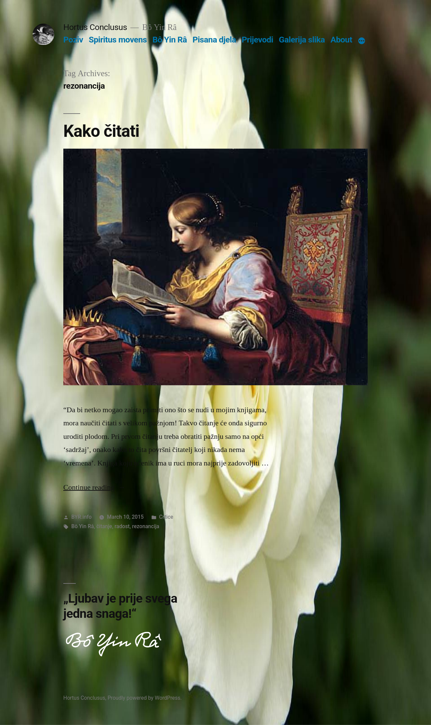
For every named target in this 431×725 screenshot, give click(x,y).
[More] (362, 41)
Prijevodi (257, 39)
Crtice (166, 517)
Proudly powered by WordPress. (144, 698)
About (341, 39)
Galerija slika (302, 39)
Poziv (73, 39)
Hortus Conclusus (95, 27)
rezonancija (145, 526)
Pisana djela (214, 39)
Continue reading (94, 487)
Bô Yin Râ (170, 39)
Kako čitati (101, 131)
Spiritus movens (118, 39)
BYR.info (81, 517)
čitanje (104, 526)
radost (122, 526)
